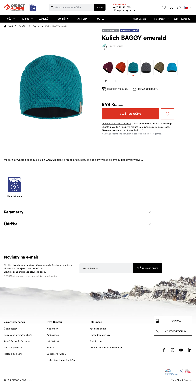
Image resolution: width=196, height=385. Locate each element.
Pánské (27, 18)
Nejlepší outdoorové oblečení (61, 360)
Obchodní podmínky (100, 335)
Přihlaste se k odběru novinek (116, 123)
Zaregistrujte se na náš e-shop (154, 127)
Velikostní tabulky (175, 331)
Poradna (176, 321)
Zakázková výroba (56, 353)
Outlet (101, 18)
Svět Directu (141, 18)
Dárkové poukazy (13, 347)
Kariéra (50, 347)
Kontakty (185, 18)
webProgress (185, 380)
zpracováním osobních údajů (44, 276)
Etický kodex (96, 341)
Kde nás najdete (98, 328)
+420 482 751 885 (121, 7)
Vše (11, 18)
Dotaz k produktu (148, 89)
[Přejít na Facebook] (163, 350)
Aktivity (84, 18)
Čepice (36, 26)
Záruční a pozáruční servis (17, 341)
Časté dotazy (10, 328)
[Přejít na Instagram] (172, 350)
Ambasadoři (53, 335)
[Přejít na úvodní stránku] (20, 7)
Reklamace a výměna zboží (18, 335)
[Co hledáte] (74, 7)
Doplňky (64, 18)
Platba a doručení (13, 353)
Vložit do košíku (130, 113)
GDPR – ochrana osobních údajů (106, 347)
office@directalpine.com (124, 10)
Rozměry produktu (117, 89)
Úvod (10, 26)
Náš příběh (52, 328)
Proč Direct (161, 18)
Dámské (45, 18)
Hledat (100, 7)
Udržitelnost (53, 341)
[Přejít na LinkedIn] (189, 350)
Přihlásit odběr (150, 268)
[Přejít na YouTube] (181, 350)
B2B (175, 18)
